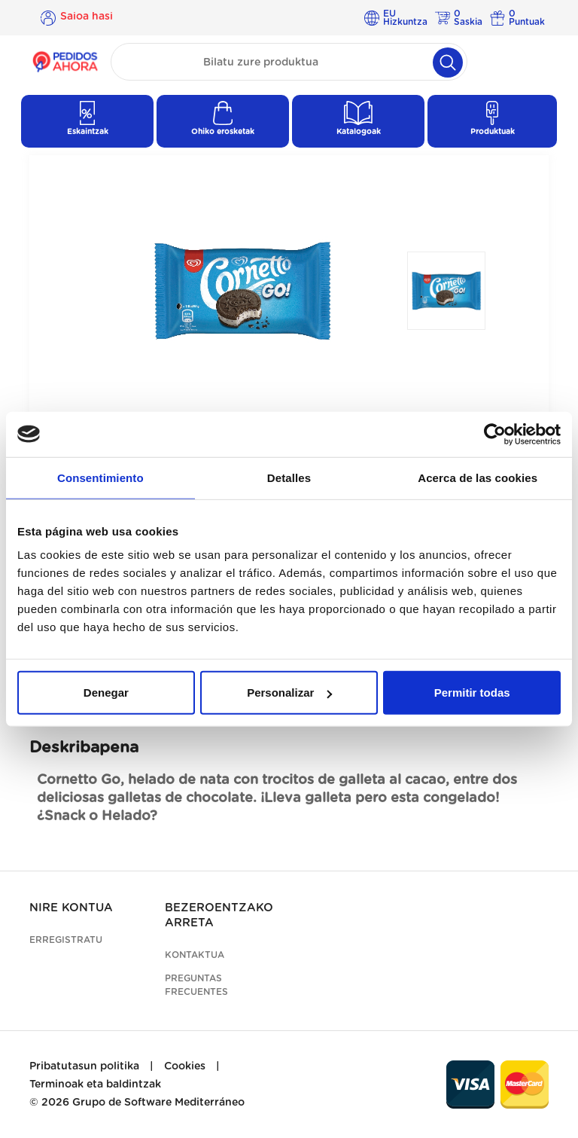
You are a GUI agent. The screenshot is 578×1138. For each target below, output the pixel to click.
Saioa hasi (86, 17)
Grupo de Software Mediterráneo (158, 1102)
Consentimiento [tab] (100, 477)
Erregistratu (65, 939)
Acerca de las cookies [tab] (477, 477)
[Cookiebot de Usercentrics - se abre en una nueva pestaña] (495, 434)
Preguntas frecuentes (196, 985)
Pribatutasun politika (84, 1066)
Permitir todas (472, 692)
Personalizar (289, 692)
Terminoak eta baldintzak (95, 1084)
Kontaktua (194, 955)
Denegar (106, 692)
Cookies (184, 1066)
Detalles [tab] (289, 477)
